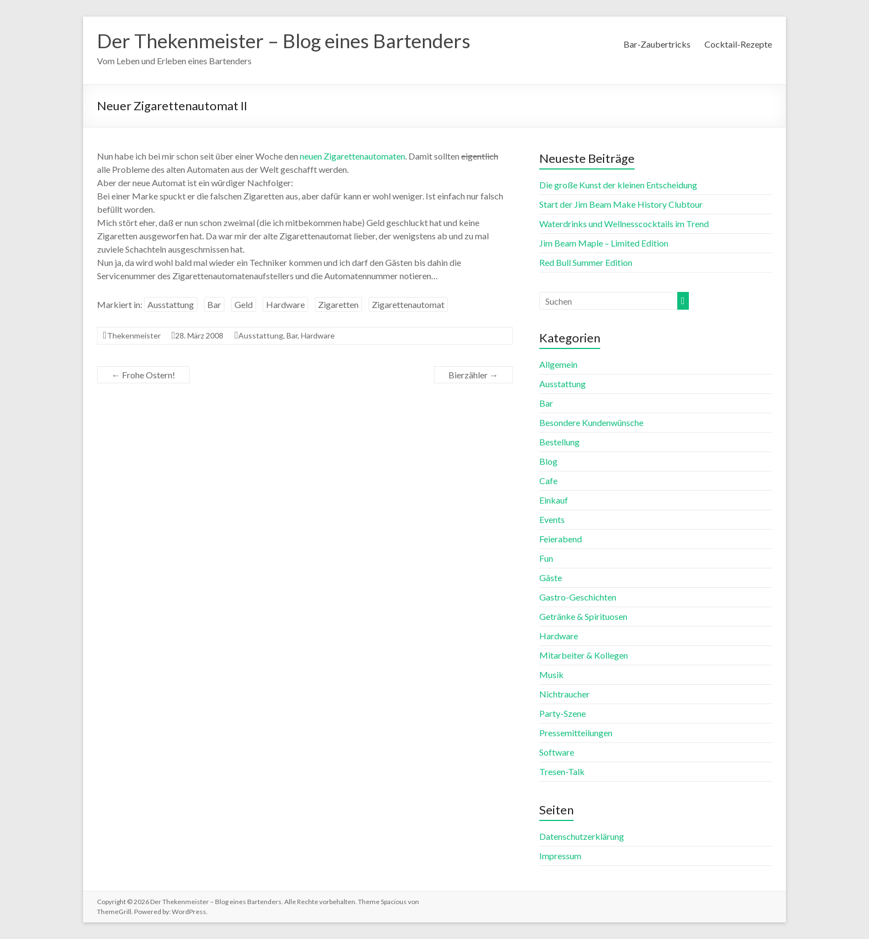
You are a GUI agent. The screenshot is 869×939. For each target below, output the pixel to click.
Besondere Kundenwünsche (591, 422)
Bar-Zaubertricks (657, 44)
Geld (243, 304)
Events (552, 519)
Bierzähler (473, 375)
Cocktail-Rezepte (738, 44)
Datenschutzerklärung (581, 836)
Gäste (550, 577)
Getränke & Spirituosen (583, 616)
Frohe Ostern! (143, 375)
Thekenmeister (134, 335)
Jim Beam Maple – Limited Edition (603, 243)
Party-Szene (562, 713)
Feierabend (560, 538)
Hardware (285, 304)
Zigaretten (338, 304)
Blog (548, 461)
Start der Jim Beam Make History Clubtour (621, 204)
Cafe (548, 480)
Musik (551, 674)
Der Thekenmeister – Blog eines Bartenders (288, 40)
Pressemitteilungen (575, 732)
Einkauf (553, 500)
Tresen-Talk (562, 771)
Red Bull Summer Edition (585, 262)
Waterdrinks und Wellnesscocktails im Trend (624, 223)
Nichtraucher (564, 694)
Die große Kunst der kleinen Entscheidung (618, 184)
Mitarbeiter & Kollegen (583, 655)
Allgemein (558, 364)
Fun (546, 558)
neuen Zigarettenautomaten (352, 156)
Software (556, 752)
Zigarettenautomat (408, 304)
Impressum (560, 855)
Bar (214, 304)
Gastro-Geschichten (577, 597)
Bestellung (559, 442)
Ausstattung (170, 304)
